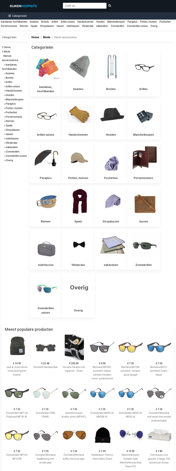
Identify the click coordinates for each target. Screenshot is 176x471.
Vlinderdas (87, 26)
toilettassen (73, 26)
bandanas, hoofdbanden (14, 21)
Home (8, 47)
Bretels (45, 21)
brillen (55, 21)
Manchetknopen (116, 21)
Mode (7, 51)
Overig (154, 26)
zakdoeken (102, 26)
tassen (60, 26)
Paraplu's (132, 21)
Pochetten (165, 21)
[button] (17, 15)
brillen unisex (68, 21)
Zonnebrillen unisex (137, 26)
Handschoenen (85, 21)
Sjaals (34, 26)
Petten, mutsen (148, 21)
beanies (34, 21)
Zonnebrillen (117, 26)
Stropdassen (47, 26)
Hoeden (100, 21)
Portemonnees (9, 26)
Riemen (24, 26)
